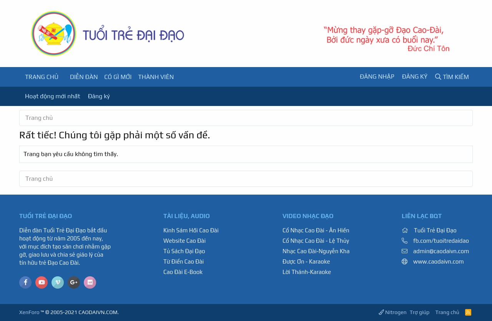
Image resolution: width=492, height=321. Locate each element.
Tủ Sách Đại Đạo (184, 251)
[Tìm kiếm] (452, 77)
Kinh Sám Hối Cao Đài (191, 230)
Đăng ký (99, 96)
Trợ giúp (420, 312)
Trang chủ (41, 77)
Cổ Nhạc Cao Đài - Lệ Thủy (316, 240)
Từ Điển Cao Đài (183, 261)
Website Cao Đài (184, 240)
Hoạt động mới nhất (52, 96)
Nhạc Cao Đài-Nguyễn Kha (316, 251)
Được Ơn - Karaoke (306, 261)
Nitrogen (393, 312)
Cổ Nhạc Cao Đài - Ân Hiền (316, 230)
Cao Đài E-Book (183, 272)
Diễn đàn (84, 77)
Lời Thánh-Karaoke (307, 272)
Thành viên (156, 77)
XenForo (29, 312)
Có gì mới (117, 77)
